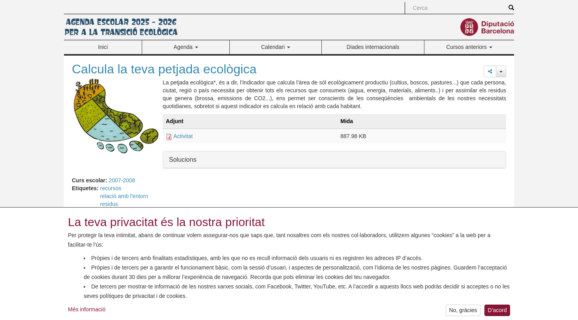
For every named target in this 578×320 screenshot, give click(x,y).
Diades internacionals (373, 47)
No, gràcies (463, 312)
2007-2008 (122, 180)
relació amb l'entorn (124, 196)
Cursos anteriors (469, 47)
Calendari (275, 47)
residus (109, 204)
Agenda (186, 47)
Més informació (86, 311)
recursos (111, 188)
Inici (103, 47)
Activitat (183, 136)
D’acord (497, 312)
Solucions (182, 159)
